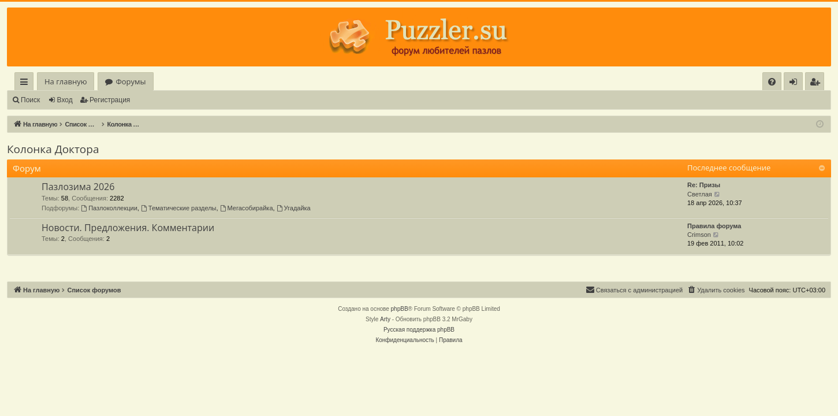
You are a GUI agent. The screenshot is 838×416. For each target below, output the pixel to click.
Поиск (30, 100)
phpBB (399, 309)
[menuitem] (772, 82)
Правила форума (714, 225)
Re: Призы (703, 184)
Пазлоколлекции (109, 208)
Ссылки (26, 83)
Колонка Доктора (53, 149)
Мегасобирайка (246, 208)
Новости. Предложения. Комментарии (128, 227)
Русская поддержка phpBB (419, 329)
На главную (65, 81)
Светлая (699, 194)
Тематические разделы (179, 208)
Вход (65, 100)
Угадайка (294, 208)
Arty (385, 319)
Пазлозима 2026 (78, 186)
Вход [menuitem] (795, 83)
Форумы (131, 81)
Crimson (699, 234)
